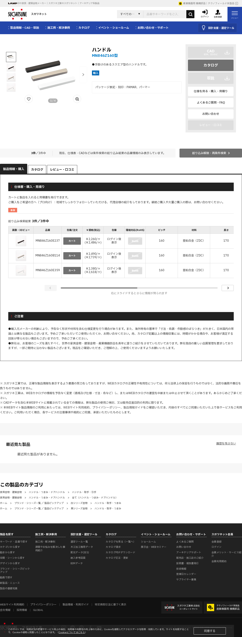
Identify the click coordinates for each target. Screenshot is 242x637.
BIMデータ (77, 563)
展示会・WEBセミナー (153, 547)
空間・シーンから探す (12, 558)
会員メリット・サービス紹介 (226, 554)
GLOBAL (38, 610)
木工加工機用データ (82, 547)
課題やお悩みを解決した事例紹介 (50, 548)
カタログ (210, 65)
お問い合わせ (210, 114)
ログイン (216, 547)
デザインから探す (10, 563)
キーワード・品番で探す (13, 542)
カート (72, 241)
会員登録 (216, 542)
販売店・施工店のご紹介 (190, 558)
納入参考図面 (78, 558)
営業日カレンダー (186, 574)
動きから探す (7, 552)
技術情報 (181, 569)
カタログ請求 (113, 547)
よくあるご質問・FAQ (211, 103)
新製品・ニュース (10, 583)
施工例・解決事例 (45, 542)
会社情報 (5, 610)
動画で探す (6, 577)
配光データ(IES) (80, 552)
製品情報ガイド (133, 407)
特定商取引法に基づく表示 (110, 605)
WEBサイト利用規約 (76, 407)
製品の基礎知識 (9, 588)
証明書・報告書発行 (187, 563)
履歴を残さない (226, 443)
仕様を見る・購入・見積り (211, 91)
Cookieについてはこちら (72, 632)
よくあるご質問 (185, 542)
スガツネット (27, 14)
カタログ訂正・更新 (117, 558)
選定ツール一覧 (79, 542)
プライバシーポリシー (106, 407)
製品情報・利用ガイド (76, 605)
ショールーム (148, 542)
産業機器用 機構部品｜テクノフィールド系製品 (206, 3)
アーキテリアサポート (188, 552)
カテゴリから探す (10, 547)
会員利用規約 (219, 561)
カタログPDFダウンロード (120, 552)
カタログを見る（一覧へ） (121, 542)
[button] (83, 75)
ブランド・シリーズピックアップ (15, 570)
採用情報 (22, 610)
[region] (121, 252)
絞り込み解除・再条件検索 (209, 153)
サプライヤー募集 (186, 579)
